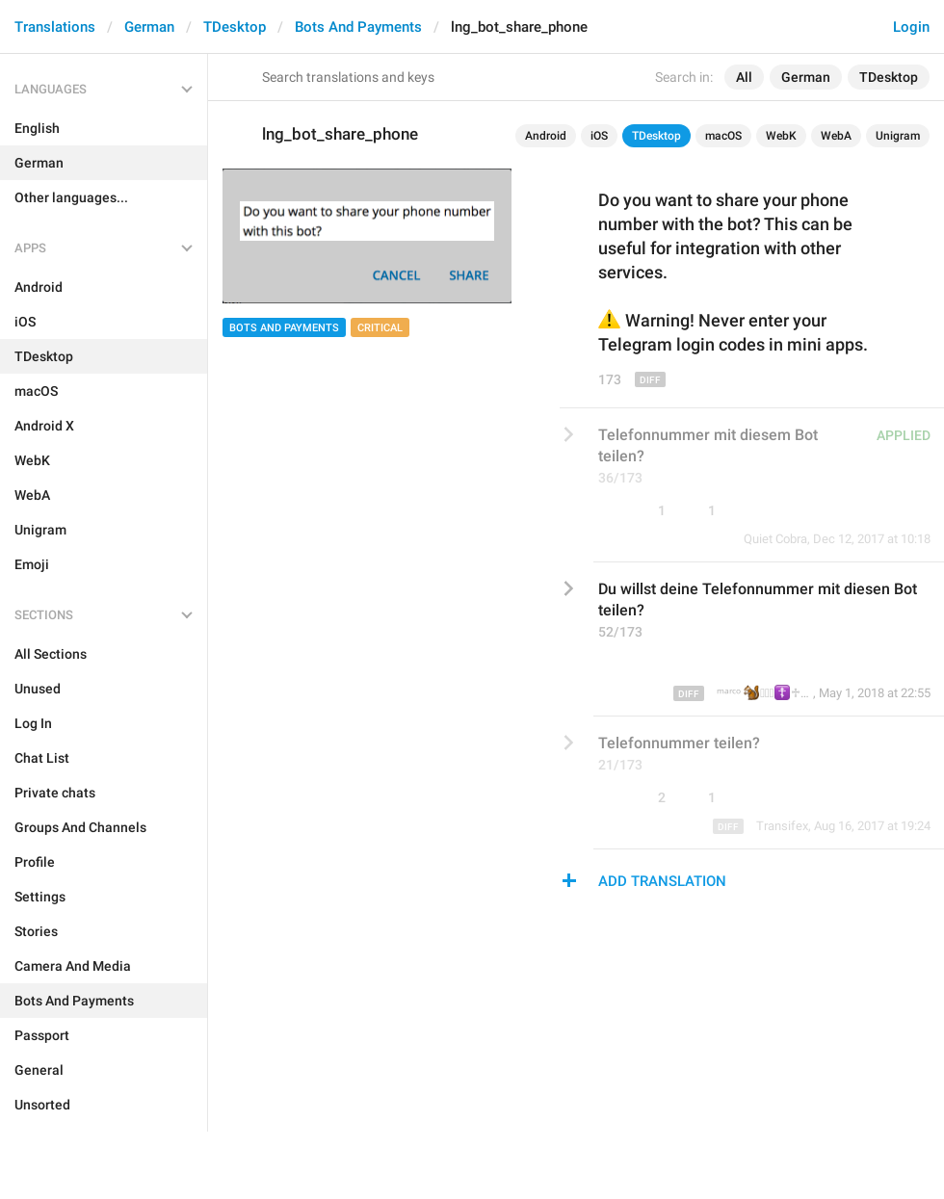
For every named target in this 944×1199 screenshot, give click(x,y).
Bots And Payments (358, 27)
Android (545, 136)
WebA (836, 136)
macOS (723, 136)
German (149, 27)
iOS (599, 136)
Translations (54, 27)
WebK (781, 136)
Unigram (898, 136)
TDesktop (234, 27)
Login (911, 27)
